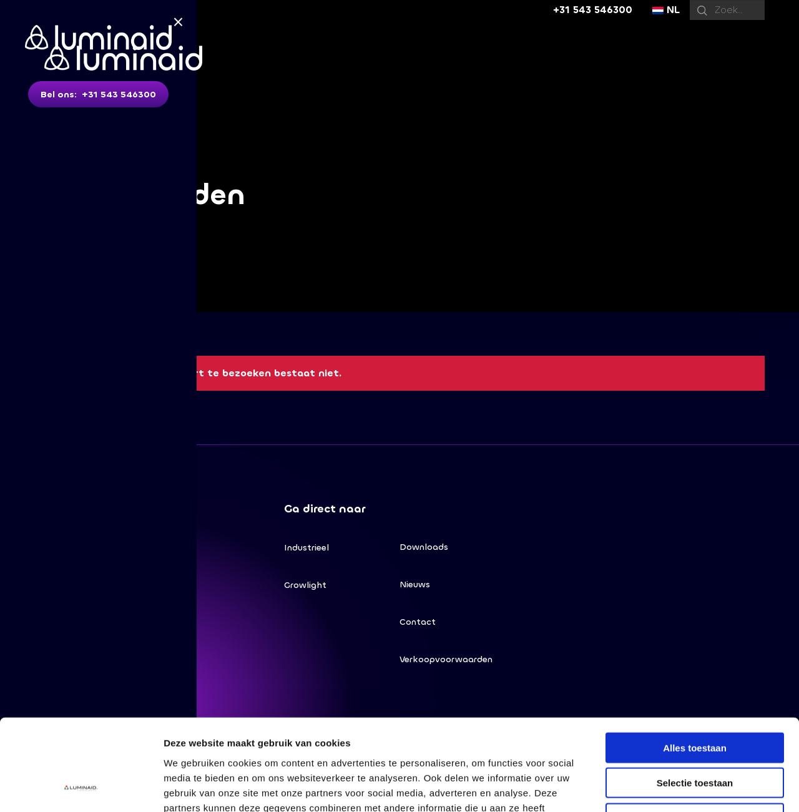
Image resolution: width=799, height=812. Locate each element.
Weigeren (694, 732)
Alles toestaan (695, 662)
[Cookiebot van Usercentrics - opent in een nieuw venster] (80, 787)
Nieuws (415, 584)
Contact (418, 622)
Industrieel (306, 548)
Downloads (424, 547)
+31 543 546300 (592, 9)
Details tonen (674, 787)
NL (666, 9)
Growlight (305, 585)
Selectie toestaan (695, 697)
